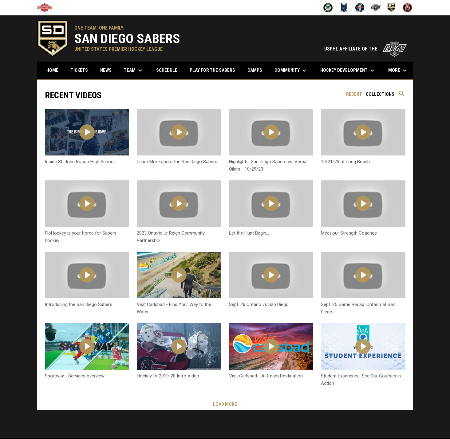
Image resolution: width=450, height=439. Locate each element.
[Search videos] (401, 96)
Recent (354, 94)
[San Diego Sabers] (391, 7)
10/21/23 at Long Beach (345, 161)
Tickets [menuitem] (79, 70)
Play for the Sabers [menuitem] (212, 70)
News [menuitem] (106, 70)
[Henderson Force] (343, 7)
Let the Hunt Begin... (249, 233)
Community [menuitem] (291, 70)
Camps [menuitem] (254, 70)
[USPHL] (47, 7)
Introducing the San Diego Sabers (78, 304)
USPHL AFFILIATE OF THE (365, 49)
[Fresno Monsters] (328, 7)
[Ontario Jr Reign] (375, 7)
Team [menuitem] (134, 70)
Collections (380, 94)
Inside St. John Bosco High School (80, 161)
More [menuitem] (398, 70)
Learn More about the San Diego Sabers (177, 161)
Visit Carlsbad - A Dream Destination (266, 376)
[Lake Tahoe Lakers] (359, 7)
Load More (225, 404)
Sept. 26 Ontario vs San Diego (259, 304)
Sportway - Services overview (75, 376)
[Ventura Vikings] (407, 7)
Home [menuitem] (52, 70)
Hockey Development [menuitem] (348, 70)
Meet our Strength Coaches (349, 233)
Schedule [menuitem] (169, 70)
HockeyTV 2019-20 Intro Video (168, 376)
